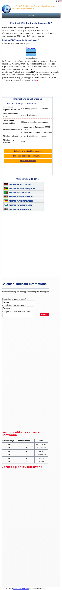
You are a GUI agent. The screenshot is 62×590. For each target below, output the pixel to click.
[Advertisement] (31, 246)
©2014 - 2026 (7, 588)
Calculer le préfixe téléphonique (28, 151)
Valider (44, 315)
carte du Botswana (28, 161)
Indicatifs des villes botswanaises (27, 156)
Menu (31, 15)
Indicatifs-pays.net (21, 588)
